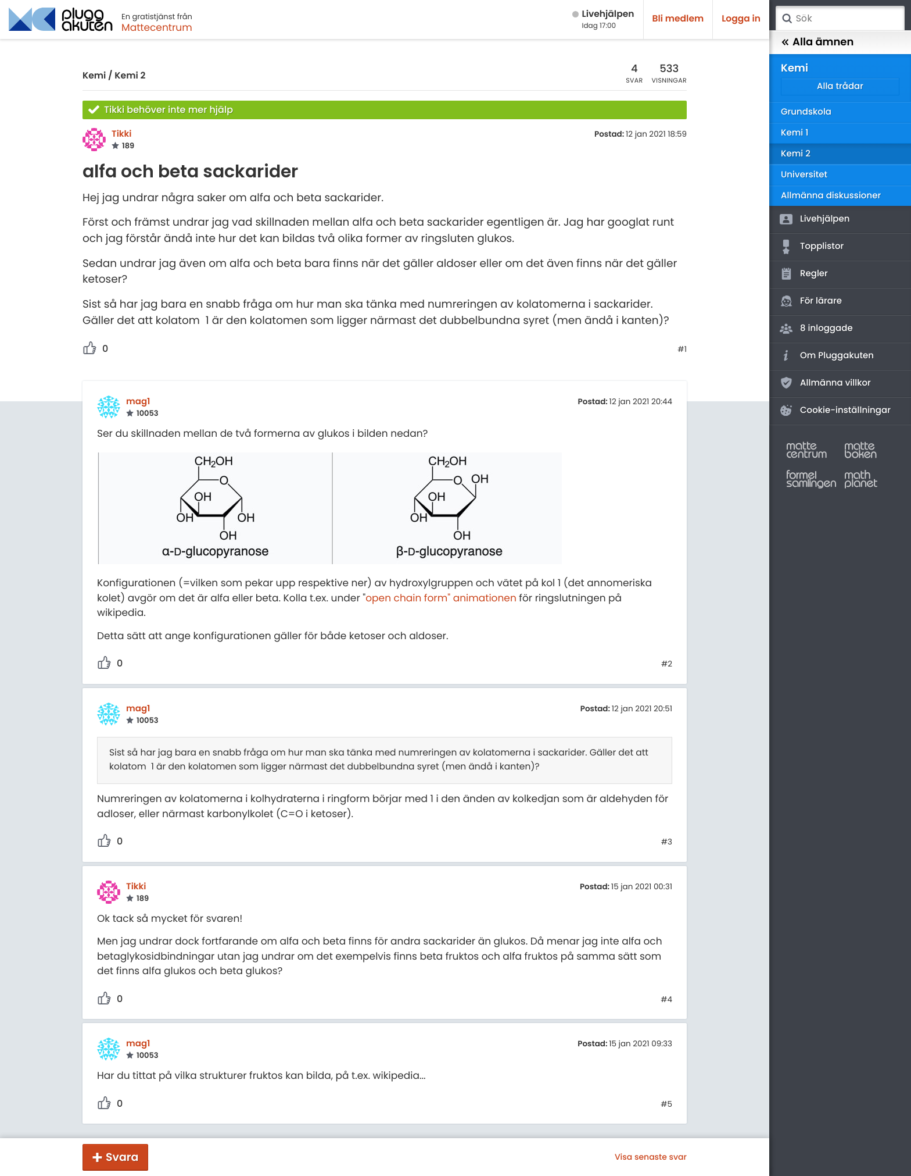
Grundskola (806, 112)
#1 (682, 349)
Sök (786, 18)
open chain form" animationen (441, 598)
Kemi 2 (129, 76)
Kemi (94, 76)
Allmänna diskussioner (831, 196)
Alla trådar (840, 86)
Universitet (804, 175)
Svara (122, 1157)
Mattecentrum (156, 27)
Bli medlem (678, 19)
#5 (666, 1104)
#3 (666, 842)
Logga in (741, 19)
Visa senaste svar (651, 1157)
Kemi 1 (794, 133)
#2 (666, 664)
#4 (666, 1000)
